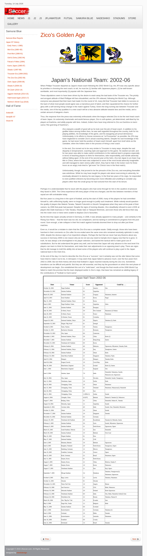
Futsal (68, 18)
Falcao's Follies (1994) (16, 62)
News (21, 18)
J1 (29, 18)
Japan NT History (12, 42)
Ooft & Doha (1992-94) (16, 58)
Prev (46, 539)
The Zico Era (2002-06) (16, 78)
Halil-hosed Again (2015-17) (18, 98)
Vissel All (9, 121)
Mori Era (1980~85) (14, 50)
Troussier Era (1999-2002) (17, 74)
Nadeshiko (103, 18)
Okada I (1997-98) (14, 70)
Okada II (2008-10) (14, 86)
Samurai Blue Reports (14, 38)
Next (136, 539)
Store (132, 18)
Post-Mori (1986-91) (15, 54)
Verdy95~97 (10, 117)
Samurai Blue (84, 18)
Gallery (12, 24)
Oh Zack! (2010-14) (14, 90)
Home (10, 18)
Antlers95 (9, 113)
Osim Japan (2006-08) (16, 82)
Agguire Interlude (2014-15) (18, 94)
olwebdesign (22, 553)
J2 (35, 18)
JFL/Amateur (53, 18)
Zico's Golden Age (62, 35)
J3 (40, 18)
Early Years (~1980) (15, 46)
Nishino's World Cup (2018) (17, 102)
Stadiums (119, 18)
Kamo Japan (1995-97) (16, 66)
